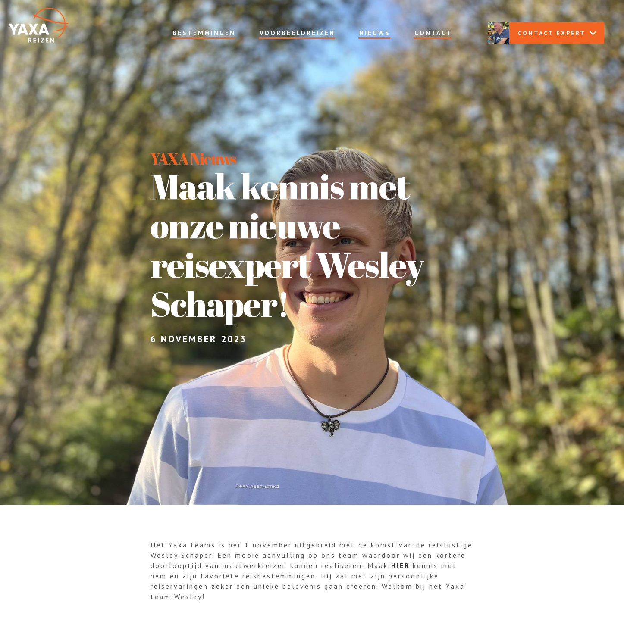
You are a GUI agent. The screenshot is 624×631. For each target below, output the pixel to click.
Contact (433, 33)
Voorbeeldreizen (297, 33)
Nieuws (374, 33)
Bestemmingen (203, 33)
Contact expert (542, 33)
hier (400, 565)
